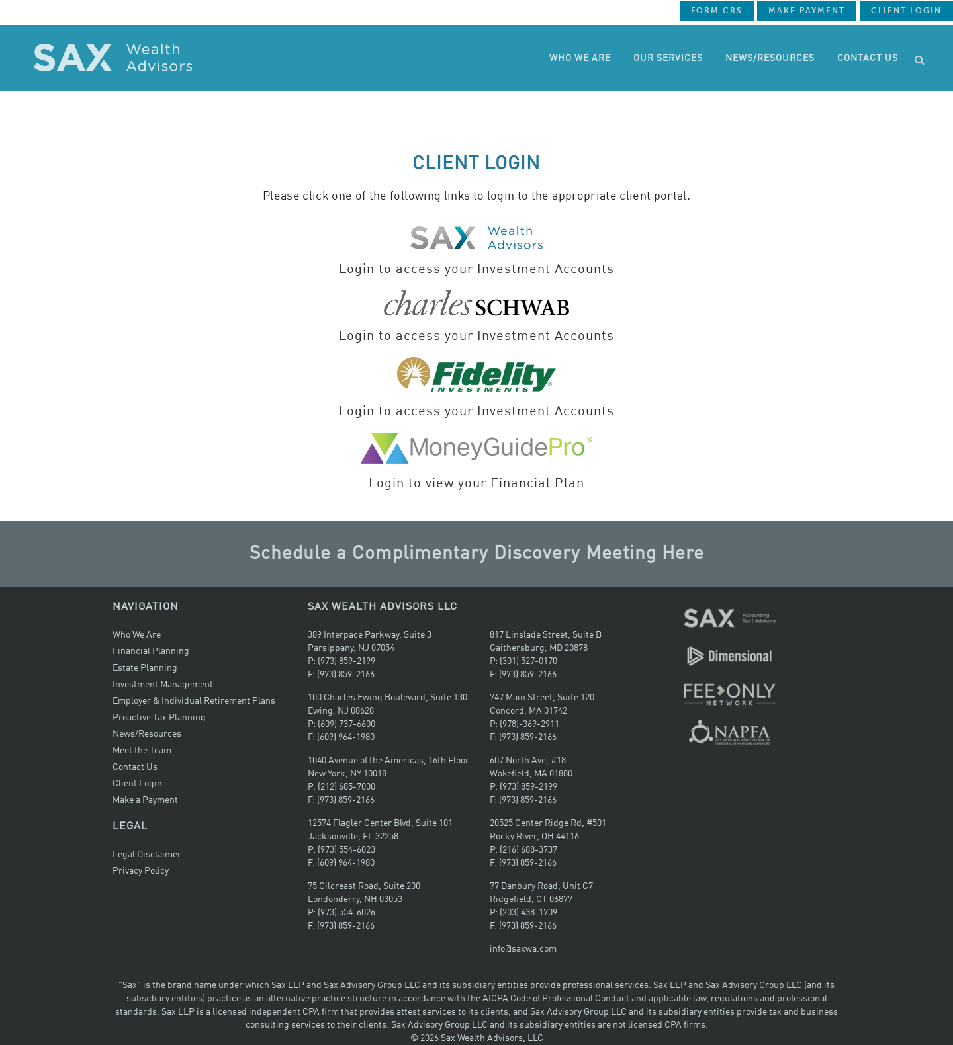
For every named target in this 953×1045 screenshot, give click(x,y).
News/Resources (147, 734)
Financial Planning (151, 651)
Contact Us (135, 767)
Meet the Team (142, 750)
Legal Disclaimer (147, 854)
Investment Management (163, 684)
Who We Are (137, 635)
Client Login (906, 10)
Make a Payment (145, 800)
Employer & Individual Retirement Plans (194, 701)
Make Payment (806, 10)
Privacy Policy (141, 871)
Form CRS (717, 10)
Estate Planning (145, 668)
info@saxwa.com (523, 949)
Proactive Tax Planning (159, 717)
